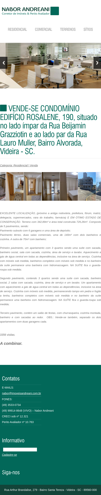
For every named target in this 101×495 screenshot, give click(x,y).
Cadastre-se (9, 454)
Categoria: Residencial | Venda (19, 165)
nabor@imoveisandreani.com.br (21, 393)
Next (97, 63)
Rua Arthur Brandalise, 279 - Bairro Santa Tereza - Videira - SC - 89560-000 (50, 489)
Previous (3, 63)
